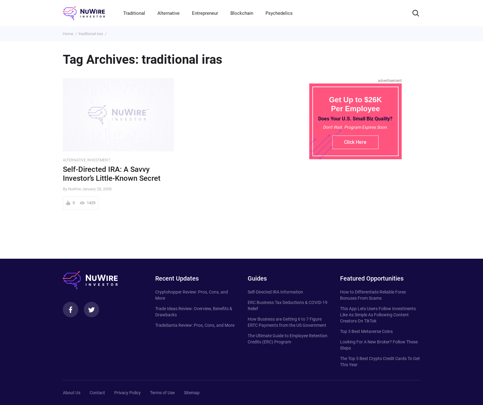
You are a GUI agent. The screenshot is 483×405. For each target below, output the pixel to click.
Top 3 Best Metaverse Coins (366, 331)
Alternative (168, 13)
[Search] (416, 13)
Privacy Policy (127, 392)
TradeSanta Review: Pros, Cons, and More (194, 325)
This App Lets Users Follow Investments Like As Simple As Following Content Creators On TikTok (378, 314)
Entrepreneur (205, 13)
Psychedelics (279, 13)
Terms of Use (162, 392)
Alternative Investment (86, 160)
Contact (97, 392)
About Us (71, 392)
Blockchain (241, 13)
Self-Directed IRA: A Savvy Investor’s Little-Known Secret (111, 174)
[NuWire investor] (84, 13)
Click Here (355, 142)
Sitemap (192, 392)
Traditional (134, 13)
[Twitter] (91, 309)
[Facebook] (70, 309)
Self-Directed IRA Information (275, 292)
